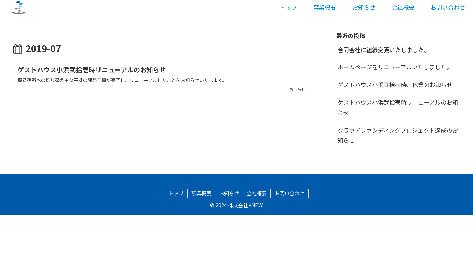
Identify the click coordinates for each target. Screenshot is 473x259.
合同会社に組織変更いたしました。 (384, 49)
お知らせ (229, 193)
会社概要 (257, 193)
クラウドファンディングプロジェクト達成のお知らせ (398, 135)
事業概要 (201, 193)
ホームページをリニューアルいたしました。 (395, 67)
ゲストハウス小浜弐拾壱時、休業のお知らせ (395, 84)
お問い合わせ (289, 193)
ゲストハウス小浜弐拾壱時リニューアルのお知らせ (398, 107)
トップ (176, 193)
